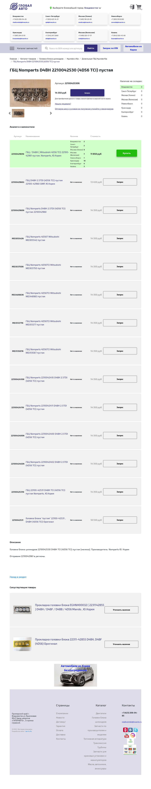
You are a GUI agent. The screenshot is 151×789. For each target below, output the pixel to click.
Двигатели (101, 713)
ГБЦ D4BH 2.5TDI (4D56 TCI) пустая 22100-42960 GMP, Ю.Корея (44, 182)
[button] (9, 113)
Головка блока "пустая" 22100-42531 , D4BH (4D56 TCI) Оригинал (46, 520)
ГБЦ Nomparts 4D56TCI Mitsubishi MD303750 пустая (43, 266)
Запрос (87, 93)
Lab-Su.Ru (28, 731)
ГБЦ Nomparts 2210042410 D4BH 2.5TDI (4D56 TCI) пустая (46, 379)
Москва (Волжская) (86, 32)
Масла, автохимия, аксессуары (97, 766)
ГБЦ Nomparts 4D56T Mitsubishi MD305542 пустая (42, 238)
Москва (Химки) (85, 16)
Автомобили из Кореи (133, 48)
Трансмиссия (99, 743)
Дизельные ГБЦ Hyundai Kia (94, 58)
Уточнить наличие (121, 610)
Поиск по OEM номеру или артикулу (63, 48)
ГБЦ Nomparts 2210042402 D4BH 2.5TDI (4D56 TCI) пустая (47, 464)
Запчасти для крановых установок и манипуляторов (95, 755)
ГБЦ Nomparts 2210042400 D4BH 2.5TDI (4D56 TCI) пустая (47, 435)
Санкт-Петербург (53, 16)
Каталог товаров (28, 58)
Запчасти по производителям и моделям (97, 730)
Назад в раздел (18, 577)
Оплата (59, 730)
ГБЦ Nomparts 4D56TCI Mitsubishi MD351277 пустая (43, 323)
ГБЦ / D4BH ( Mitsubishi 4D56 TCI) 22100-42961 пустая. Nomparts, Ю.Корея (47, 154)
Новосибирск (116, 16)
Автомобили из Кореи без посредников (75, 668)
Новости (60, 717)
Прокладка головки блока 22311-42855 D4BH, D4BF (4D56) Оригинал (68, 641)
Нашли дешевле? (63, 103)
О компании (62, 713)
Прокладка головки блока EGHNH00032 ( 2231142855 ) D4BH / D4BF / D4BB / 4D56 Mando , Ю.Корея (69, 607)
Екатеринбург (51, 32)
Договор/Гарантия (61, 724)
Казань (114, 32)
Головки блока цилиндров (51, 58)
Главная (13, 58)
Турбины (101, 747)
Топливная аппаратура (95, 738)
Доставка (60, 734)
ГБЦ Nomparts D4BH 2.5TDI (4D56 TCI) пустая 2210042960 (45, 210)
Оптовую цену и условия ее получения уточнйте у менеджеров (84, 109)
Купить (127, 153)
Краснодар (17, 32)
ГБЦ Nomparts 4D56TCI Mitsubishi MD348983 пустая (43, 295)
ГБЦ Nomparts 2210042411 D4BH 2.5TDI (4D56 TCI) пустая (46, 407)
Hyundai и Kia (73, 58)
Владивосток (18, 16)
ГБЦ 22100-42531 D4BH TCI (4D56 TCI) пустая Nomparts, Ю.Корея (45, 492)
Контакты (61, 738)
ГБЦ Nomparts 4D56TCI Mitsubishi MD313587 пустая (43, 351)
